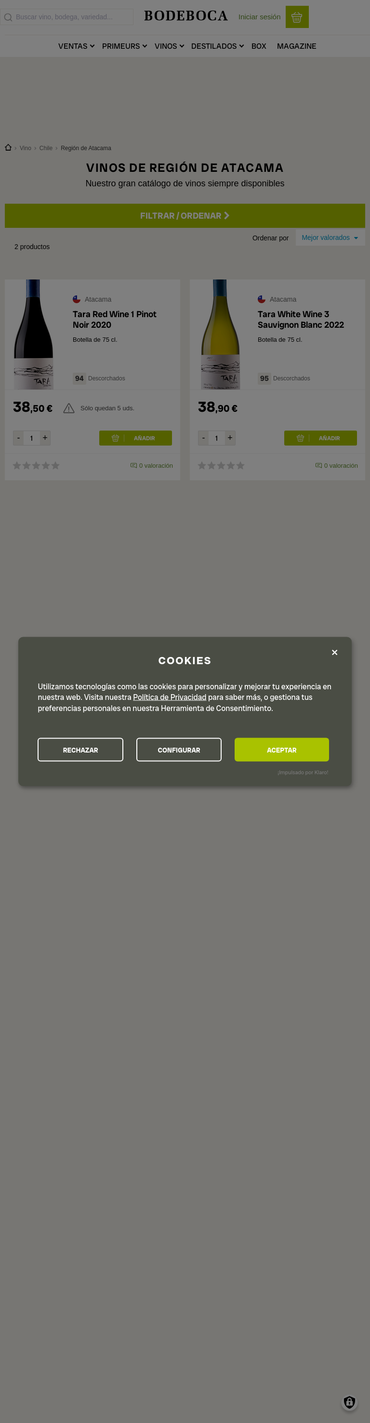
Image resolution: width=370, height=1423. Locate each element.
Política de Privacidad (169, 697)
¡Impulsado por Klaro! (303, 772)
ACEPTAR (285, 749)
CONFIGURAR (184, 749)
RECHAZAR (82, 749)
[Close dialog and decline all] (335, 652)
